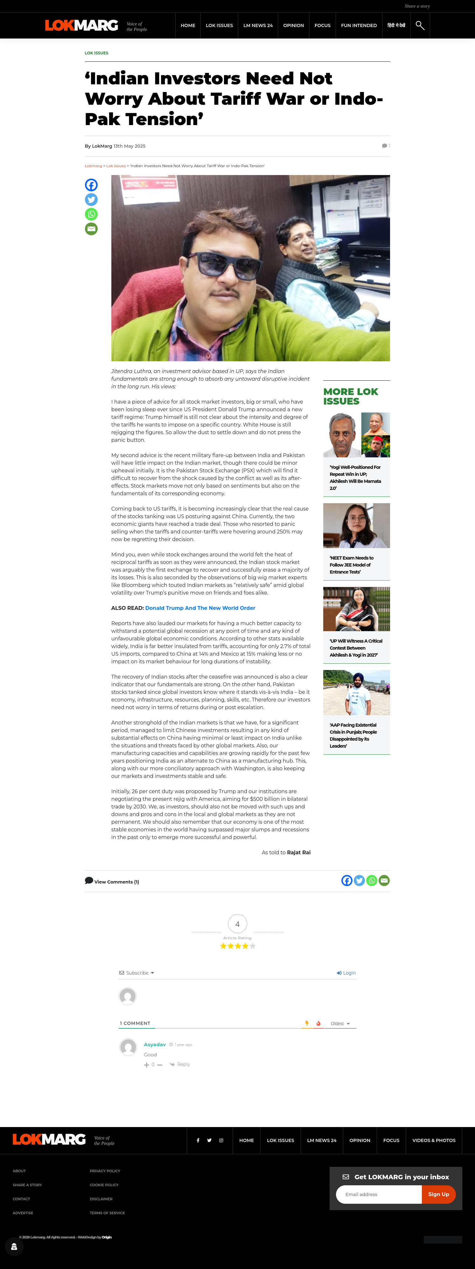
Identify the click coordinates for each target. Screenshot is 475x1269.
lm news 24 (322, 1140)
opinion (360, 1140)
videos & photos (434, 1140)
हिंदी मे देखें (396, 25)
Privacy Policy (105, 1171)
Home (188, 25)
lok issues (280, 1140)
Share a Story (27, 1185)
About (19, 1171)
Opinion (293, 25)
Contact (21, 1199)
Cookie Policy (104, 1185)
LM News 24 (258, 25)
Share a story (417, 6)
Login (346, 973)
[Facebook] (91, 185)
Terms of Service (107, 1213)
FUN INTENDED (359, 25)
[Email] (91, 228)
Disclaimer (101, 1199)
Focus (323, 25)
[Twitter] (91, 199)
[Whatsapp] (91, 214)
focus (391, 1140)
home (246, 1140)
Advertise (23, 1213)
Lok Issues (219, 25)
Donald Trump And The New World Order (200, 608)
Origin (106, 1237)
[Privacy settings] (14, 1246)
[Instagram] (221, 1140)
